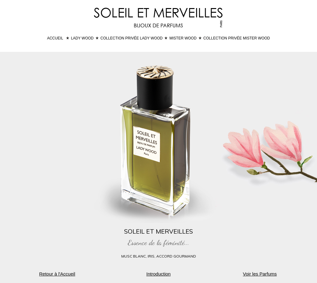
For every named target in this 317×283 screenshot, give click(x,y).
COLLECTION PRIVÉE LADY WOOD (131, 38)
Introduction (158, 273)
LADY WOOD (82, 38)
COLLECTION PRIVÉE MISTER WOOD (236, 38)
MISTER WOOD (182, 38)
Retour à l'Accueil (57, 273)
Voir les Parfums (260, 273)
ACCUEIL (55, 38)
